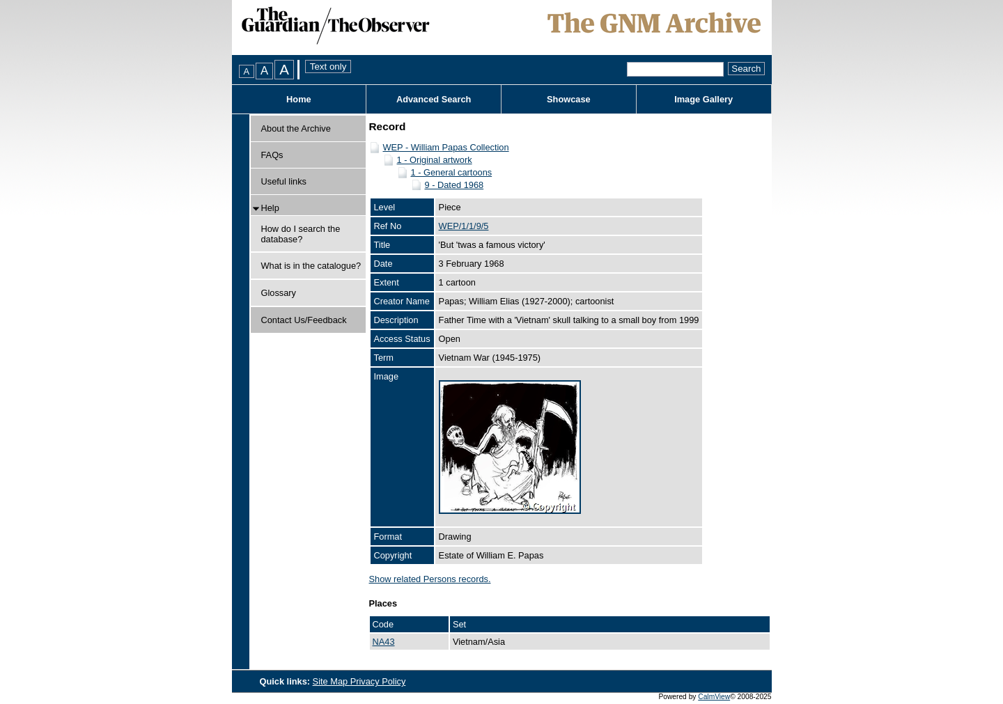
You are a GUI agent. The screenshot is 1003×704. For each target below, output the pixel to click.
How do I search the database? (301, 234)
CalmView (714, 697)
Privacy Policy (378, 681)
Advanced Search (433, 99)
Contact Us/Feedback (304, 320)
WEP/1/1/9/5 (464, 226)
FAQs (272, 155)
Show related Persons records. (430, 579)
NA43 (384, 641)
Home (298, 99)
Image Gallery (703, 99)
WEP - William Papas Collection (446, 147)
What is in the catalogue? (311, 265)
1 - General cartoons (451, 172)
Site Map (331, 681)
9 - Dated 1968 (454, 185)
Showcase (569, 99)
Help (270, 208)
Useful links (283, 181)
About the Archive (296, 128)
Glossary (279, 293)
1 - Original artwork (434, 160)
